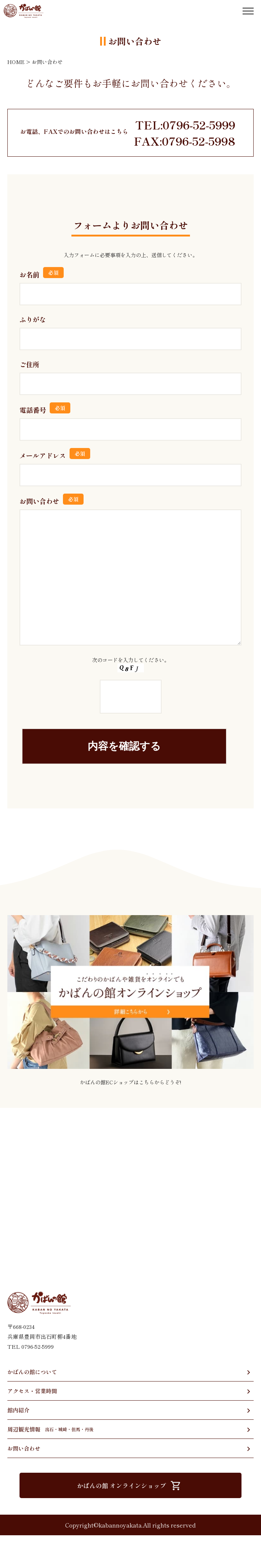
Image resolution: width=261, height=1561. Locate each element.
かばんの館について (32, 1397)
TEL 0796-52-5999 (30, 1372)
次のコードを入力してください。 (130, 718)
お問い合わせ (23, 1474)
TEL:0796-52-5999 (185, 125)
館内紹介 (18, 1436)
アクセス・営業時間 (32, 1416)
